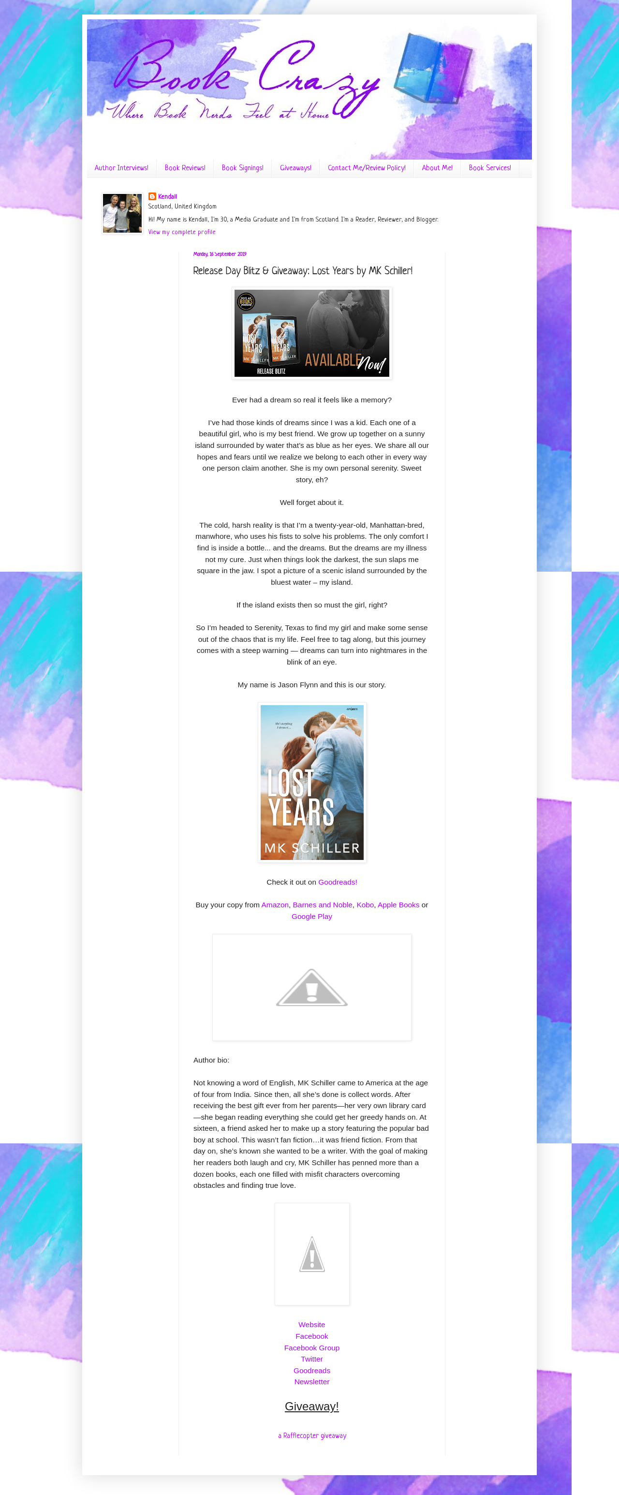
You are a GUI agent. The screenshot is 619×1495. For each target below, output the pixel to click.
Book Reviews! (185, 168)
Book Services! (490, 168)
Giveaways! (295, 168)
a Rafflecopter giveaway (312, 1436)
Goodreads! (337, 882)
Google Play (312, 916)
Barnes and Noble (323, 905)
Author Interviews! (121, 168)
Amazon (275, 905)
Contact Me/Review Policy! (367, 168)
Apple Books (398, 905)
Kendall (167, 197)
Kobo (365, 905)
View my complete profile (182, 232)
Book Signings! (243, 168)
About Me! (437, 168)
